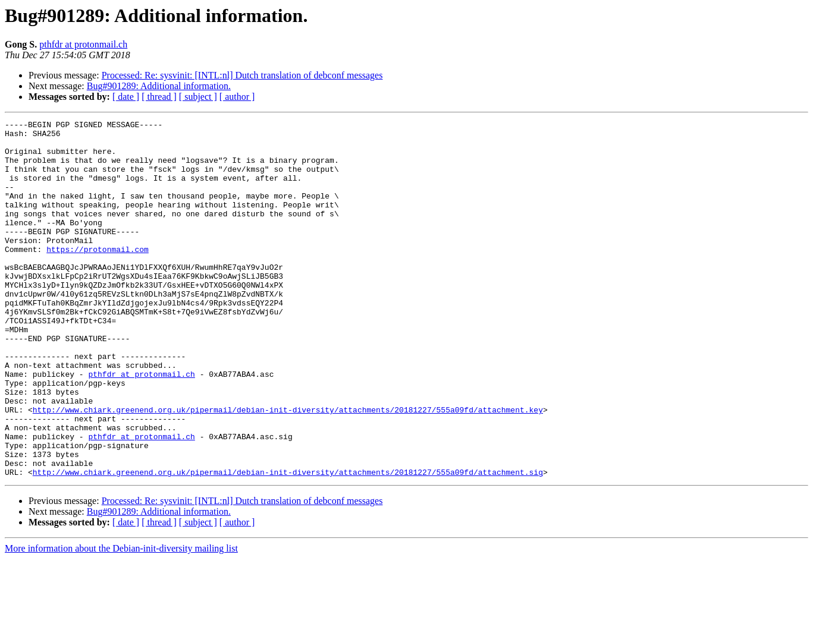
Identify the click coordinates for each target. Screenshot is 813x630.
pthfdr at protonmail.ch (83, 44)
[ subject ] (198, 97)
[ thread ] (159, 97)
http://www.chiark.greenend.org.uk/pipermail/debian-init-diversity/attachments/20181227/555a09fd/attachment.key (288, 468)
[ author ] (237, 97)
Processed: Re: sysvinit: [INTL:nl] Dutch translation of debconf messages (242, 75)
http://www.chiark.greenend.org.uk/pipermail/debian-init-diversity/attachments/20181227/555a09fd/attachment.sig (288, 543)
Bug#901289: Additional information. (159, 86)
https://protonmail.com (97, 275)
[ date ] (125, 97)
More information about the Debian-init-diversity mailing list (121, 620)
